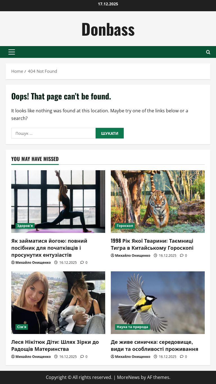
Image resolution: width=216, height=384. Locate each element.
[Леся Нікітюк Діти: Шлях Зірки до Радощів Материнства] (58, 302)
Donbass (108, 28)
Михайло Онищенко (33, 262)
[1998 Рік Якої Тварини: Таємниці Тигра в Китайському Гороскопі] (158, 201)
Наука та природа (132, 326)
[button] (12, 52)
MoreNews (128, 377)
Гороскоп (125, 225)
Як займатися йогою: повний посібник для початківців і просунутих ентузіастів (49, 247)
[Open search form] (208, 52)
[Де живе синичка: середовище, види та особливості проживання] (158, 302)
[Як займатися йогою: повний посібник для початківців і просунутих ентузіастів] (58, 201)
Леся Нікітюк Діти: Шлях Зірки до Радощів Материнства (55, 345)
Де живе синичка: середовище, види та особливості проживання (154, 345)
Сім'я (21, 326)
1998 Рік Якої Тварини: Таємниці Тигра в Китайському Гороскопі (152, 244)
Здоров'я (25, 225)
